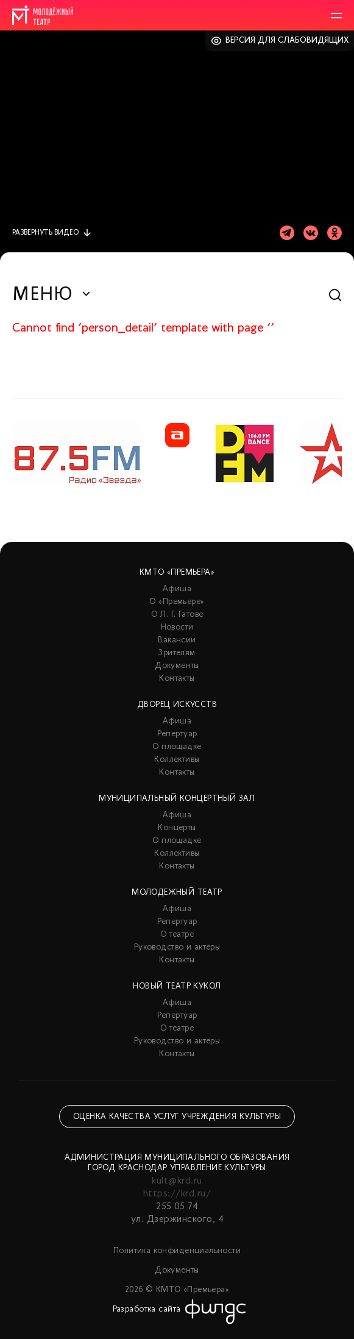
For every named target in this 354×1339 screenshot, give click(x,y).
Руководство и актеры (177, 947)
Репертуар (177, 734)
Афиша (177, 589)
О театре (177, 934)
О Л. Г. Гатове (177, 614)
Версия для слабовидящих (287, 40)
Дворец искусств (177, 704)
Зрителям (176, 653)
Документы (177, 665)
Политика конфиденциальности (177, 1251)
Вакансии (177, 640)
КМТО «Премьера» (177, 572)
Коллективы (176, 759)
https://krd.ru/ (177, 1194)
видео (45, 232)
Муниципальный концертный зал (177, 798)
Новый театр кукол (177, 986)
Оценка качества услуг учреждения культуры (177, 1116)
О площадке (176, 746)
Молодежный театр (177, 892)
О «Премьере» (176, 601)
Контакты (176, 678)
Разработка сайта (147, 1309)
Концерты (177, 828)
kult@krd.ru (177, 1181)
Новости (177, 627)
